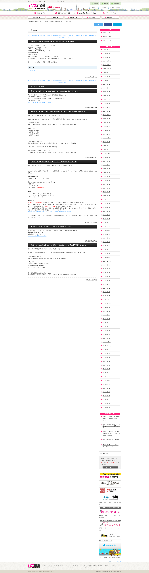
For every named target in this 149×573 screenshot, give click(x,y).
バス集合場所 (89, 565)
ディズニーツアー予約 (72, 565)
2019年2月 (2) (106, 222)
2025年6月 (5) (106, 80)
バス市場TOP (31, 21)
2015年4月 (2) (106, 365)
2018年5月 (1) (106, 242)
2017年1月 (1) (106, 296)
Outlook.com (62, 211)
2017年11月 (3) (107, 261)
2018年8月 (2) (106, 234)
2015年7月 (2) (106, 357)
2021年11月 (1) (107, 149)
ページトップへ (116, 561)
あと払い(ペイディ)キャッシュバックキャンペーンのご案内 (51, 226)
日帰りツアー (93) (108, 36)
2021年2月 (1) (106, 176)
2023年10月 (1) (107, 115)
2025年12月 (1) (107, 61)
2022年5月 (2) (106, 142)
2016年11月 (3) (107, 303)
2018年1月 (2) (106, 253)
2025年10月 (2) (107, 68)
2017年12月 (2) (107, 257)
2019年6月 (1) (106, 207)
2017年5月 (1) (106, 280)
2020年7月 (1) (106, 180)
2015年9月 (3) (106, 349)
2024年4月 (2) (106, 107)
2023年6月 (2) (106, 126)
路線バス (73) (106, 32)
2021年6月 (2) (106, 165)
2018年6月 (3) (106, 238)
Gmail (51, 211)
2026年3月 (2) (106, 49)
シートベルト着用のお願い (82, 566)
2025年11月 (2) (107, 65)
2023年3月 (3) (106, 134)
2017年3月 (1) (106, 288)
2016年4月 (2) (106, 326)
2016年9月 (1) (106, 307)
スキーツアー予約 (81, 565)
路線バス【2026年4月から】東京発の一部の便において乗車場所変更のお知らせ (111, 433)
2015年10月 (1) (107, 345)
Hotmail (56, 211)
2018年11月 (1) (107, 230)
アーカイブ (111, 46)
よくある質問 (101, 565)
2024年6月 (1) (106, 103)
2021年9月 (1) (106, 157)
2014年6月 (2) (106, 399)
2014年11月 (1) (107, 380)
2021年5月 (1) (106, 168)
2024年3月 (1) (106, 111)
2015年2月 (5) (106, 372)
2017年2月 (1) (106, 292)
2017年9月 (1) (106, 265)
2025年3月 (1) (106, 92)
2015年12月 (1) (107, 342)
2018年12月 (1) (107, 226)
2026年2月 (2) (106, 53)
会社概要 (67, 566)
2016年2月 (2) (106, 334)
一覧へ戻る (71, 35)
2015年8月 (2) (106, 353)
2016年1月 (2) (106, 338)
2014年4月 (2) (106, 407)
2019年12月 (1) (107, 199)
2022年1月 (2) (106, 145)
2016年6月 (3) (106, 319)
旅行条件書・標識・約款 (49, 566)
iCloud (69, 211)
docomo (30, 211)
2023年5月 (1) (106, 130)
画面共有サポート (92, 566)
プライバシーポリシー (60, 566)
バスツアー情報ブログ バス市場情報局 (109, 557)
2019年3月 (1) (106, 219)
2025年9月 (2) (106, 72)
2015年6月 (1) (106, 361)
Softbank (38, 211)
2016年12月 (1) (107, 299)
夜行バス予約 (47, 565)
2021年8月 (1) (106, 161)
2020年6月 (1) (106, 184)
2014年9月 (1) (106, 388)
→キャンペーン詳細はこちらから (37, 236)
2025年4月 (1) (106, 88)
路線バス (41, 21)
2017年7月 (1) (106, 272)
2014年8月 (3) (106, 392)
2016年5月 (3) (106, 322)
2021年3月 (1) (106, 172)
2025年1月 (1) (106, 95)
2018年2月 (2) (106, 249)
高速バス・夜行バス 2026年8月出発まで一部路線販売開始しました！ (111, 418)
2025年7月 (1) (106, 76)
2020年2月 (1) (106, 192)
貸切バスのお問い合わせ (105, 541)
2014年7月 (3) (106, 396)
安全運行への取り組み (109, 565)
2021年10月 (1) (107, 153)
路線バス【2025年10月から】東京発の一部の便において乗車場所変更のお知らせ (58, 245)
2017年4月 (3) (106, 284)
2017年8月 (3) (106, 269)
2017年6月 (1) (106, 276)
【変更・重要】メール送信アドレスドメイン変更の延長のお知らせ (53, 162)
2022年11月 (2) (107, 138)
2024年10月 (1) (107, 99)
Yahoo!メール (45, 211)
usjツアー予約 (64, 565)
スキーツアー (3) (107, 40)
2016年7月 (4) (106, 315)
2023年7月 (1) (106, 122)
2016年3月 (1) (106, 330)
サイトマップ (73, 566)
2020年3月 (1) (106, 188)
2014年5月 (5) (106, 403)
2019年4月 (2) (106, 215)
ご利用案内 (95, 565)
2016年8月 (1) (106, 311)
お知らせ (37, 21)
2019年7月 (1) (106, 203)
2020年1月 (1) (106, 195)
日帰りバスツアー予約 (55, 565)
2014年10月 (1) (107, 384)
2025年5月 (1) (106, 84)
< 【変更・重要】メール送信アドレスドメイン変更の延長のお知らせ (47, 35)
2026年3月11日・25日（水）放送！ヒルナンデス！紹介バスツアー (111, 425)
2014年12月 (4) (107, 376)
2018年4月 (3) (106, 245)
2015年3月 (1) (106, 369)
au (34, 211)
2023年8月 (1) (106, 119)
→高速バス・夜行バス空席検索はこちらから (40, 102)
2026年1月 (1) (106, 57)
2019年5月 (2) (106, 211)
